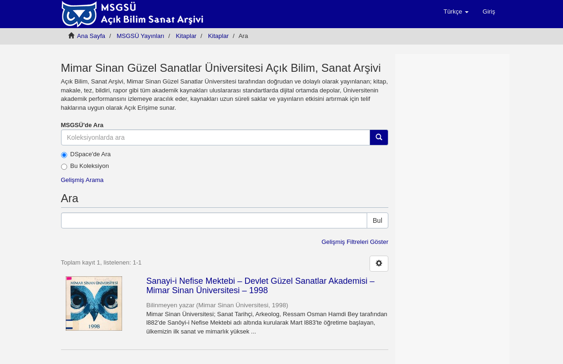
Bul (377, 220)
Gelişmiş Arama (82, 179)
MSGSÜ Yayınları (140, 35)
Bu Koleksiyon (85, 166)
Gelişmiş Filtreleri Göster (355, 241)
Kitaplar (186, 35)
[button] (455, 11)
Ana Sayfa (91, 35)
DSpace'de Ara (86, 154)
